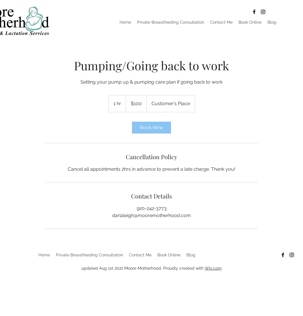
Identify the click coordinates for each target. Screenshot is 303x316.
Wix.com (213, 268)
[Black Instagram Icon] (263, 12)
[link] (151, 127)
